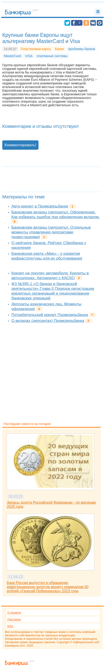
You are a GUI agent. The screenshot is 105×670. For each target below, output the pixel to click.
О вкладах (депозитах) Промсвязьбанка (47, 320)
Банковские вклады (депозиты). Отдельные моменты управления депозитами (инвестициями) (51, 232)
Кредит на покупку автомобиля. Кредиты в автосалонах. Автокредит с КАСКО (50, 275)
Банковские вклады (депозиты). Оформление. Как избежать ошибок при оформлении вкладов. (55, 214)
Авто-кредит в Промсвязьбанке (39, 206)
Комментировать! (20, 145)
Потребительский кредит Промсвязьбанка (49, 314)
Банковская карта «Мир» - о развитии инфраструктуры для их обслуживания (46, 255)
